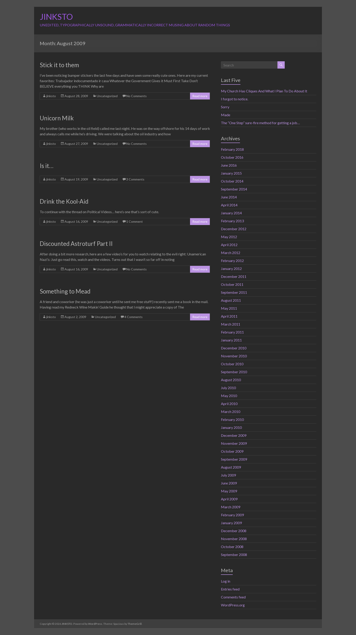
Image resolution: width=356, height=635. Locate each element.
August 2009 (231, 467)
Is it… (46, 165)
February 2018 (232, 149)
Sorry (225, 107)
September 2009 (234, 459)
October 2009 (232, 451)
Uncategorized (107, 96)
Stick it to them (59, 65)
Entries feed (230, 589)
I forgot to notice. (234, 99)
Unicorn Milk (57, 118)
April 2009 (229, 499)
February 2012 (232, 260)
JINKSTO (56, 17)
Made (225, 115)
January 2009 (231, 523)
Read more (200, 96)
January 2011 (231, 340)
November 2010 (234, 356)
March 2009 (230, 507)
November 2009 (234, 443)
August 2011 (231, 300)
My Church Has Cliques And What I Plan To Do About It (264, 91)
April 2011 (229, 316)
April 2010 (229, 403)
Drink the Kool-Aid (64, 201)
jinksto (51, 96)
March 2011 (230, 324)
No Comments (136, 96)
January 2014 (231, 213)
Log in (225, 581)
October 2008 (232, 546)
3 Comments (135, 179)
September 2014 (234, 189)
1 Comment (134, 221)
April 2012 (229, 244)
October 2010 (232, 364)
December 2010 (233, 348)
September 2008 (234, 554)
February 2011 (232, 332)
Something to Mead (65, 291)
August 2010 (231, 380)
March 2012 (230, 252)
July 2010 (228, 387)
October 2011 (232, 284)
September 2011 (234, 292)
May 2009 (229, 491)
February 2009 (232, 515)
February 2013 (232, 221)
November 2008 (234, 538)
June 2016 (229, 165)
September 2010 (234, 372)
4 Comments (133, 317)
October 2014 (232, 181)
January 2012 (231, 268)
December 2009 (233, 435)
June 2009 (229, 483)
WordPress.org (233, 605)
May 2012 (229, 237)
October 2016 (232, 157)
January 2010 (231, 427)
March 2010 (230, 411)
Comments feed (233, 597)
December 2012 (233, 229)
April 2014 (229, 205)
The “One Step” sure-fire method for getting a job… (260, 123)
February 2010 (232, 419)
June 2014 (229, 197)
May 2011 (229, 308)
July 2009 (228, 475)
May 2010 (229, 395)
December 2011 (233, 276)
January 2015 (231, 173)
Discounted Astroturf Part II (76, 243)
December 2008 (233, 531)
